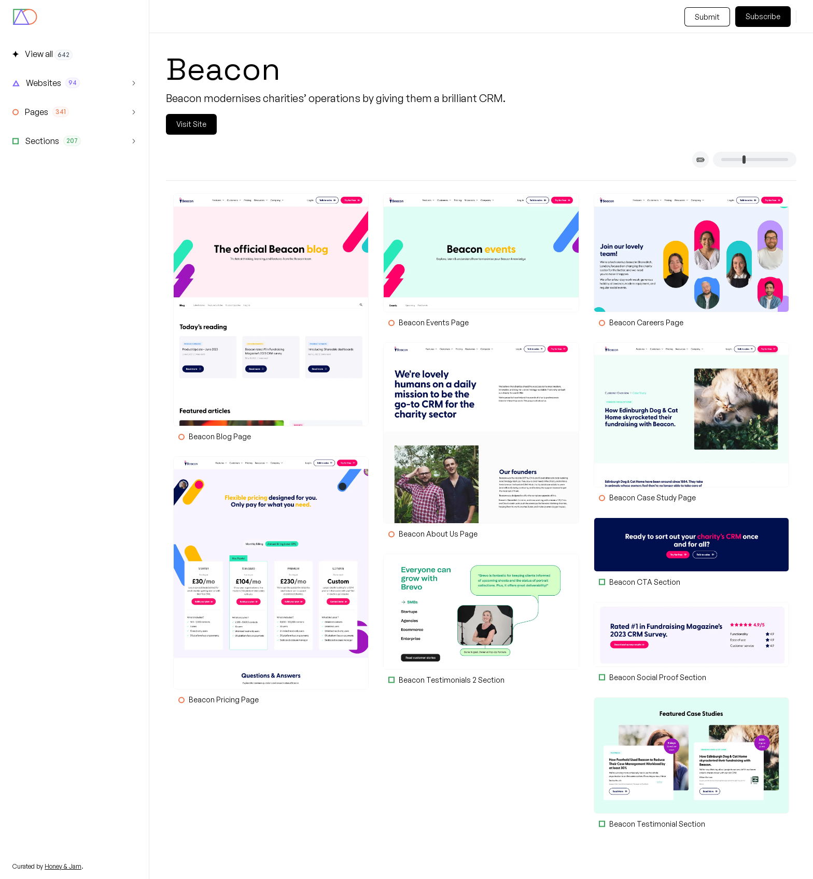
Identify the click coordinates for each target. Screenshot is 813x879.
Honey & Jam (63, 866)
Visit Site (191, 124)
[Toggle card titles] (700, 159)
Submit (707, 16)
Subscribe (763, 16)
